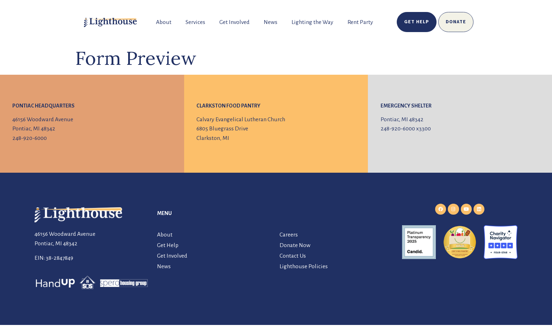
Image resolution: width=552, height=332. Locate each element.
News (270, 22)
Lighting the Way (312, 22)
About (163, 22)
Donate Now (295, 245)
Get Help (167, 245)
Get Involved (234, 22)
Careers (289, 235)
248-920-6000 (29, 138)
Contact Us (293, 256)
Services (195, 22)
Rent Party (360, 22)
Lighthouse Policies (304, 266)
